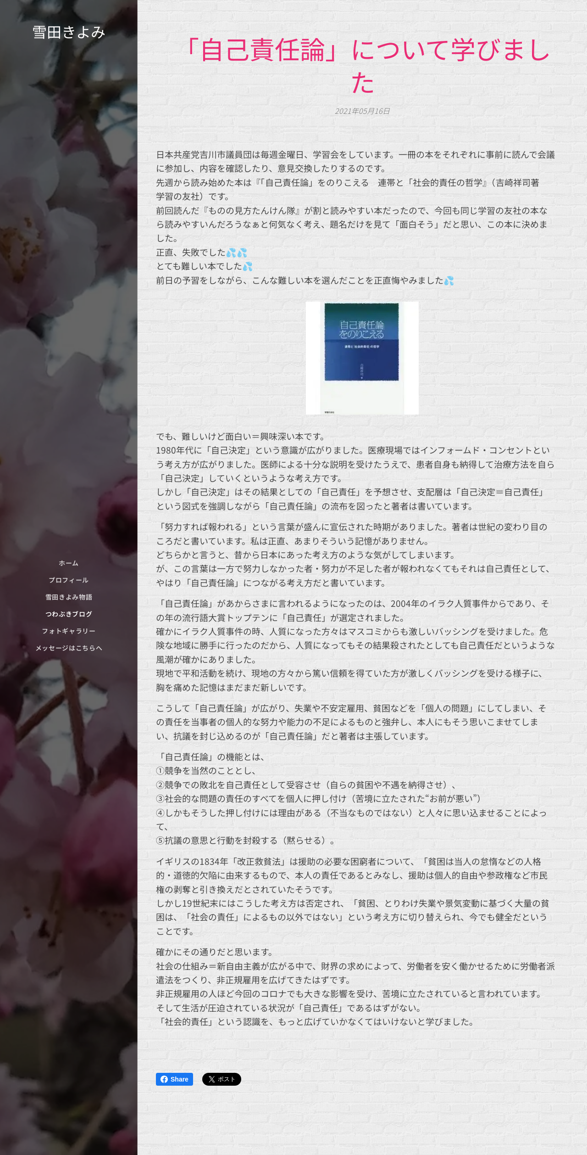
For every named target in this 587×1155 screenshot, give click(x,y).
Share (174, 1079)
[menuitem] (69, 563)
